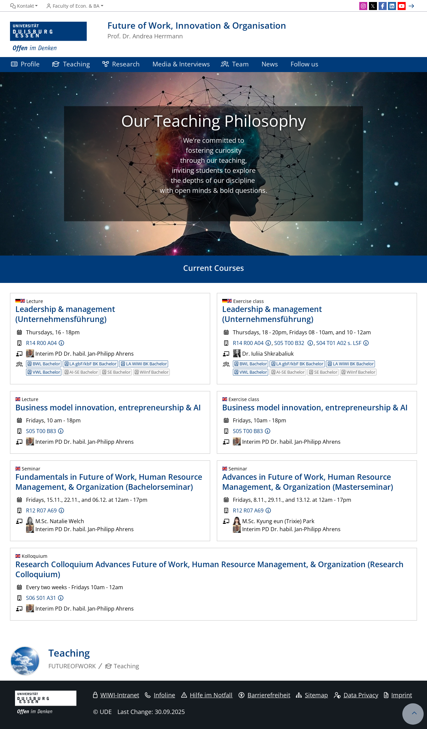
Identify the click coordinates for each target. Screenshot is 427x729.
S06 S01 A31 (41, 598)
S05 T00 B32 (290, 343)
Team (235, 63)
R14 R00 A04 (41, 343)
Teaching (71, 63)
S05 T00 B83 (41, 431)
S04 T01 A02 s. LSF (338, 343)
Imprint (398, 695)
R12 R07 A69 (41, 510)
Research (121, 63)
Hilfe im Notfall (207, 695)
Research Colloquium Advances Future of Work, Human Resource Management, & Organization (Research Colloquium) (209, 569)
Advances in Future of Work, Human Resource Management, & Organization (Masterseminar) (307, 481)
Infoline (160, 695)
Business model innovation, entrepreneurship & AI (108, 407)
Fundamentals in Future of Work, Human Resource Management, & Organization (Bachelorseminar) (108, 481)
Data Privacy (356, 695)
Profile (25, 63)
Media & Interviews (181, 63)
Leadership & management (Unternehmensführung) (65, 314)
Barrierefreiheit (264, 695)
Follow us (304, 63)
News (270, 63)
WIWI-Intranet (116, 695)
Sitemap (312, 695)
